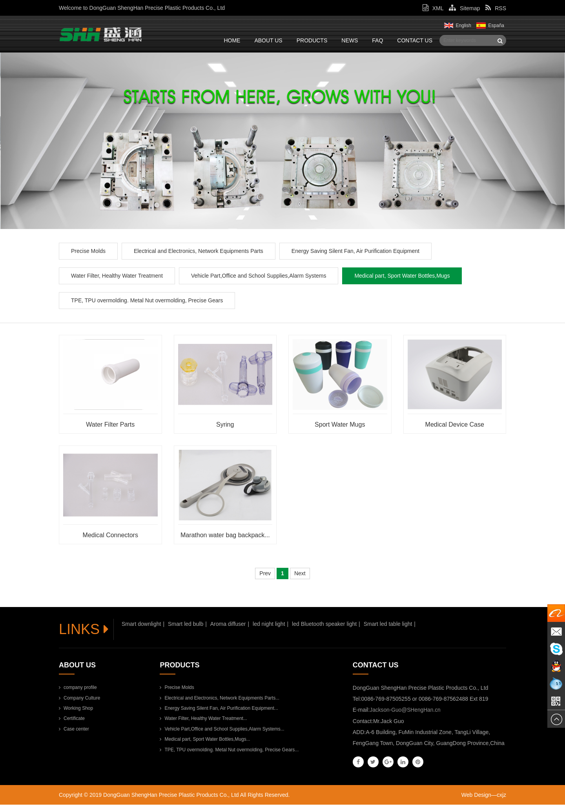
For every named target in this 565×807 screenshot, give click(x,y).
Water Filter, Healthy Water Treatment (117, 278)
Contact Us (414, 40)
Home (232, 40)
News (349, 40)
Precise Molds (88, 253)
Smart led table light (388, 626)
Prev (265, 576)
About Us (268, 40)
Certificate (72, 721)
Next (300, 576)
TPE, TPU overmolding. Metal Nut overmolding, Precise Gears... (229, 752)
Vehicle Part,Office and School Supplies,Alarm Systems (258, 278)
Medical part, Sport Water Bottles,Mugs (402, 278)
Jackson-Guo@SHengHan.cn (406, 712)
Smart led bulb (185, 626)
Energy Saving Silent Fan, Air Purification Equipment (355, 253)
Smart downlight (141, 626)
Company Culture (79, 700)
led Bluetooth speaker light (324, 626)
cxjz (501, 797)
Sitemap (464, 8)
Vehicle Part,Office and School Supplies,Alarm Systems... (222, 731)
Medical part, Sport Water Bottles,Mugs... (205, 742)
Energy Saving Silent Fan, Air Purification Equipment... (219, 711)
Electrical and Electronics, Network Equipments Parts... (219, 700)
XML (433, 8)
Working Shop (76, 711)
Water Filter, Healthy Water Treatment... (203, 721)
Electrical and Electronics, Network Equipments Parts (198, 253)
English (463, 25)
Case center (74, 731)
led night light (269, 626)
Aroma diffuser (228, 626)
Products (312, 40)
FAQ (377, 40)
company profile (78, 690)
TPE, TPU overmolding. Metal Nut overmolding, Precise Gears (147, 303)
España (496, 25)
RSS (495, 8)
